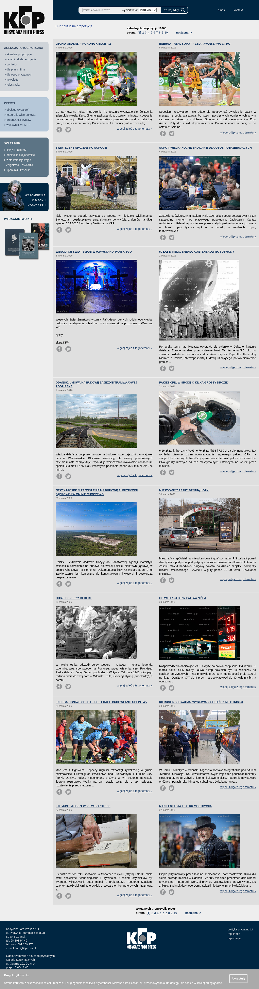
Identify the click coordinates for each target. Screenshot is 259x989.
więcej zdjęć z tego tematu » (135, 128)
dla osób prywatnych (19, 74)
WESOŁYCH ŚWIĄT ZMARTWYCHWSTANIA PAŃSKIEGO (94, 251)
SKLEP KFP (12, 143)
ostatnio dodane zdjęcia (21, 59)
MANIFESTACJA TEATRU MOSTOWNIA (185, 806)
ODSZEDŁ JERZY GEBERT (74, 598)
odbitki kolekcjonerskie (20, 155)
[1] (139, 32)
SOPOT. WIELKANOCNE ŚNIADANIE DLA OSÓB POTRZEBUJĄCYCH (205, 147)
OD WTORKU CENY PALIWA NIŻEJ (182, 598)
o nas (221, 10)
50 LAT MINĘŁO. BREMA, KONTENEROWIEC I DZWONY (196, 251)
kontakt (238, 10)
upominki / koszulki (18, 170)
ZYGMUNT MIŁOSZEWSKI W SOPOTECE (83, 806)
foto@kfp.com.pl (25, 948)
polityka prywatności (240, 929)
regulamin (234, 933)
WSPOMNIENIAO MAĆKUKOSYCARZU (35, 200)
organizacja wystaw (18, 119)
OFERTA (10, 103)
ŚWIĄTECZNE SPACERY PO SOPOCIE (81, 147)
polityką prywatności (98, 983)
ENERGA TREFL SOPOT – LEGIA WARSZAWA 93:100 (194, 43)
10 (166, 32)
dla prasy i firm (15, 69)
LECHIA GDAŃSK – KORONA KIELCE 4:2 (83, 43)
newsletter (12, 79)
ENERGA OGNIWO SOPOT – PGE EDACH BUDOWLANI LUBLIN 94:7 (101, 702)
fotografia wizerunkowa (20, 114)
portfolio (11, 64)
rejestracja (13, 84)
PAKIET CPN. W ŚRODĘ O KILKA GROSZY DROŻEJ (194, 382)
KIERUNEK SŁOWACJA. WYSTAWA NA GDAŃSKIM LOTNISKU (201, 702)
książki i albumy (16, 149)
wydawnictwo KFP (18, 124)
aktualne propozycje (19, 54)
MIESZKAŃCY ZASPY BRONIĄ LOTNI (184, 490)
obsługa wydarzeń (17, 109)
